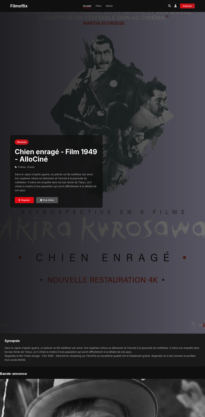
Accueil (87, 5)
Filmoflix (19, 5)
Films (98, 5)
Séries (109, 5)
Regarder (24, 200)
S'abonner (187, 6)
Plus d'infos (47, 200)
